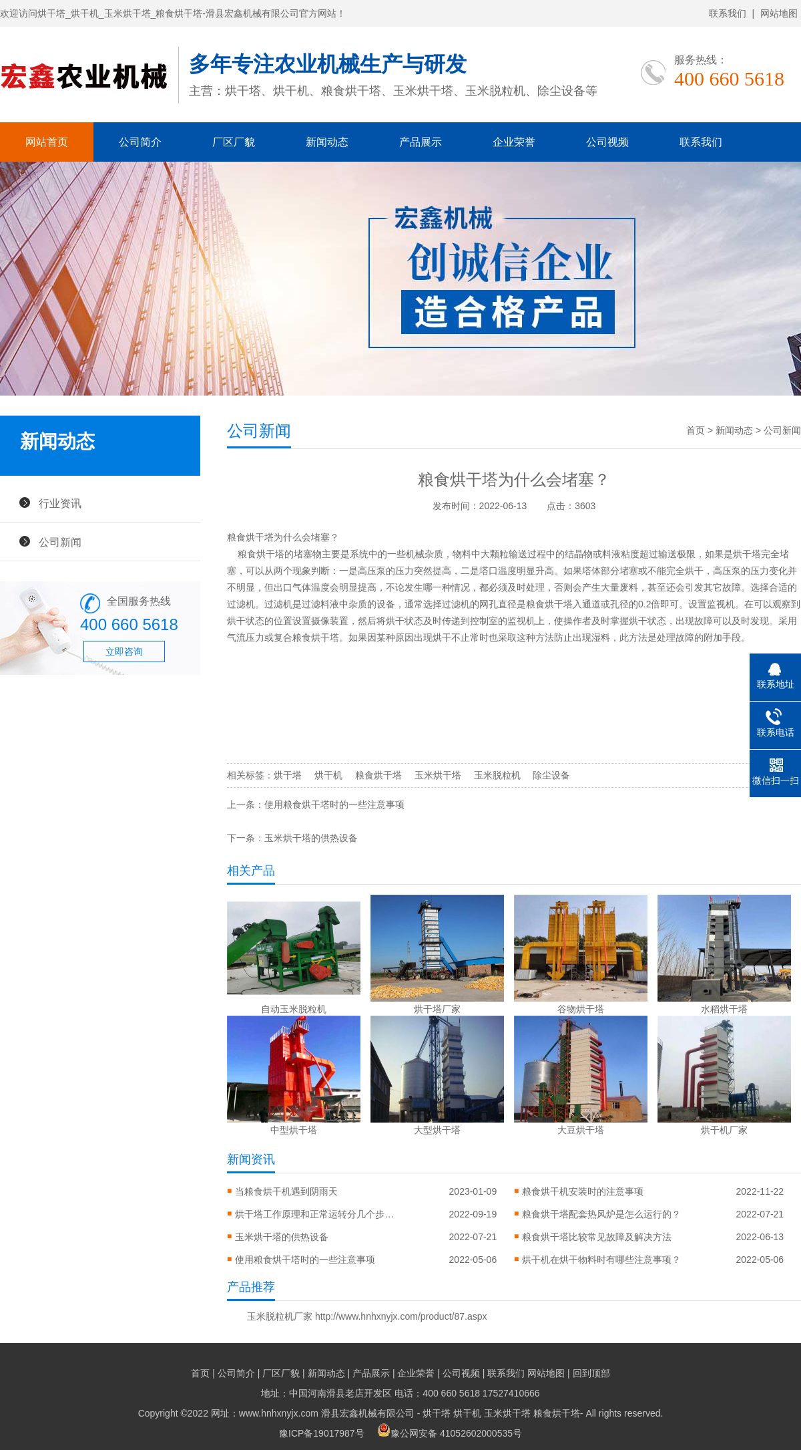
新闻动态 (327, 142)
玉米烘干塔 (438, 775)
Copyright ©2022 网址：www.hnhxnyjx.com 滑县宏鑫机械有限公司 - (280, 1413)
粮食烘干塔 (378, 775)
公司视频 (607, 142)
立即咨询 (124, 651)
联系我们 (727, 13)
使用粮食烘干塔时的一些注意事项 (334, 804)
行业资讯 (60, 503)
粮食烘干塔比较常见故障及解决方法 (597, 1236)
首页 (695, 430)
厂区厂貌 (233, 142)
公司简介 (140, 142)
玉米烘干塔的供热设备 (311, 838)
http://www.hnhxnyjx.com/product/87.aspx (401, 1316)
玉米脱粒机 (497, 775)
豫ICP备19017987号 (321, 1433)
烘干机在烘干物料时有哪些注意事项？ (601, 1259)
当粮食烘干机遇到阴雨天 (286, 1191)
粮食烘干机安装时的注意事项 (582, 1191)
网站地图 (779, 13)
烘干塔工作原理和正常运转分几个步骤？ (315, 1214)
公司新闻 (60, 542)
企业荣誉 (514, 142)
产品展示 (420, 142)
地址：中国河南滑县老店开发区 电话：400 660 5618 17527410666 (400, 1393)
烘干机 (328, 775)
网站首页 (46, 142)
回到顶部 (591, 1373)
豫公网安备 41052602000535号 (449, 1433)
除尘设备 (551, 775)
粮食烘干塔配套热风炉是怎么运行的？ (601, 1214)
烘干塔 (288, 775)
